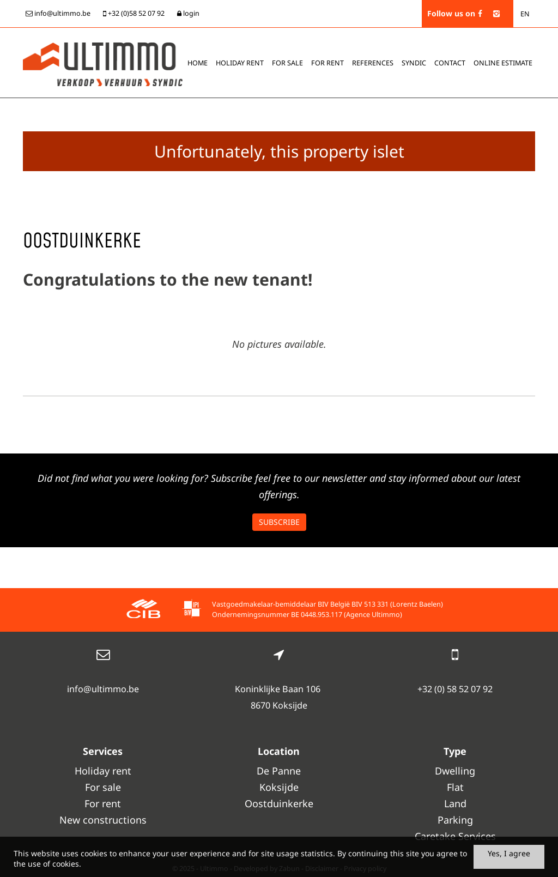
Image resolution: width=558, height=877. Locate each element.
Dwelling (455, 770)
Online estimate (503, 63)
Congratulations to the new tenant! (167, 279)
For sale (287, 63)
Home (197, 63)
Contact (449, 63)
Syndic (414, 63)
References (372, 63)
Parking (455, 819)
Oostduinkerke (279, 803)
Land (455, 803)
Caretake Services (455, 836)
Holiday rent (240, 63)
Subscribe (279, 522)
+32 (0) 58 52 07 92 (455, 689)
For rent (327, 63)
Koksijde (279, 787)
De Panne (279, 770)
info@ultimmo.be (103, 689)
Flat (455, 787)
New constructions (103, 819)
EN (525, 14)
